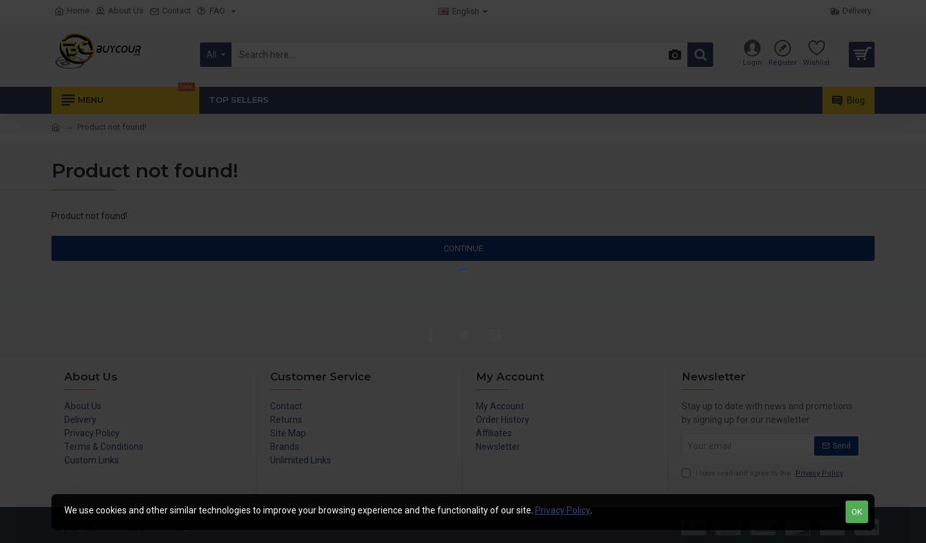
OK (856, 512)
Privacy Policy (562, 510)
